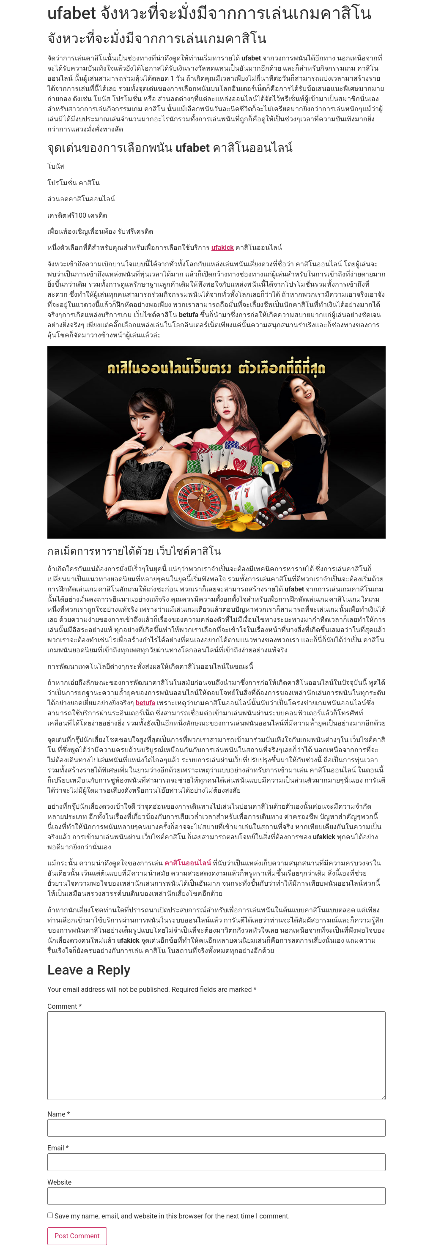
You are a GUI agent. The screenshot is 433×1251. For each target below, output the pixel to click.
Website (59, 1182)
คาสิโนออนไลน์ (187, 863)
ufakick (222, 248)
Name (58, 1114)
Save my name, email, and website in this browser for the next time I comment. (172, 1216)
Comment (64, 1006)
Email (58, 1148)
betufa (145, 703)
